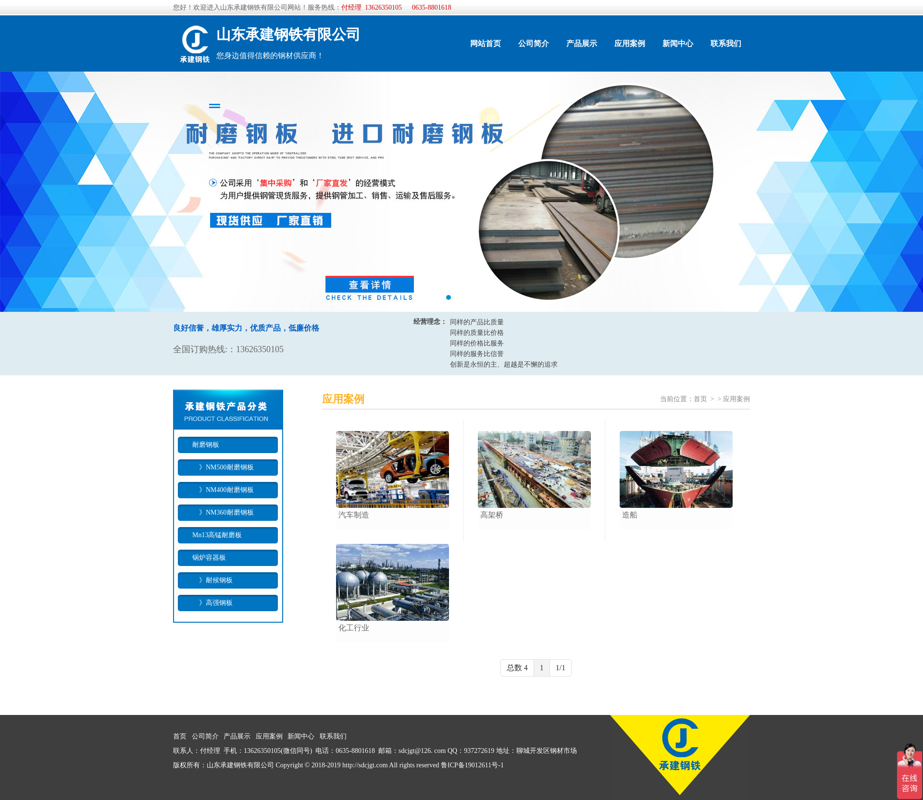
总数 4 (517, 668)
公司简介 (533, 43)
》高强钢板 (212, 602)
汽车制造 (353, 515)
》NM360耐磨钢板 (223, 512)
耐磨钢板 (205, 444)
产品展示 (581, 43)
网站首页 (485, 43)
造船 (629, 515)
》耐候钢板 (212, 580)
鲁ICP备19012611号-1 (472, 765)
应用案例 (629, 43)
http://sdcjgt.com (365, 765)
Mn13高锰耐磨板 (217, 535)
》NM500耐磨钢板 (223, 467)
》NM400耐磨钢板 (223, 489)
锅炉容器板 (209, 557)
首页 (700, 399)
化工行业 (353, 628)
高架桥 (491, 515)
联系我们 (726, 43)
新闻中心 (677, 43)
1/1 (560, 668)
